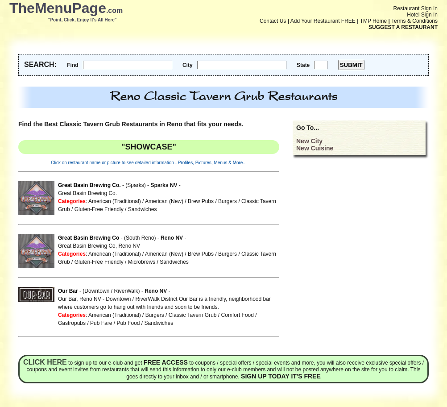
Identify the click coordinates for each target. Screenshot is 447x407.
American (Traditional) (114, 201)
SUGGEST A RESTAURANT (403, 27)
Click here (45, 362)
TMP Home (373, 21)
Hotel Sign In (422, 15)
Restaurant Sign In (415, 8)
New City (309, 141)
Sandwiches (142, 209)
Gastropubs (72, 323)
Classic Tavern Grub (193, 315)
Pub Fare (101, 323)
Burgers (227, 201)
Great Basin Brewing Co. (89, 185)
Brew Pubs (201, 201)
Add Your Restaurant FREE (323, 21)
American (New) (164, 201)
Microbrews (141, 262)
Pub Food (128, 323)
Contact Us (273, 21)
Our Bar (68, 291)
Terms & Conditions (414, 21)
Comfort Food (237, 315)
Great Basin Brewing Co (88, 238)
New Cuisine (314, 148)
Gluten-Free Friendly (99, 209)
